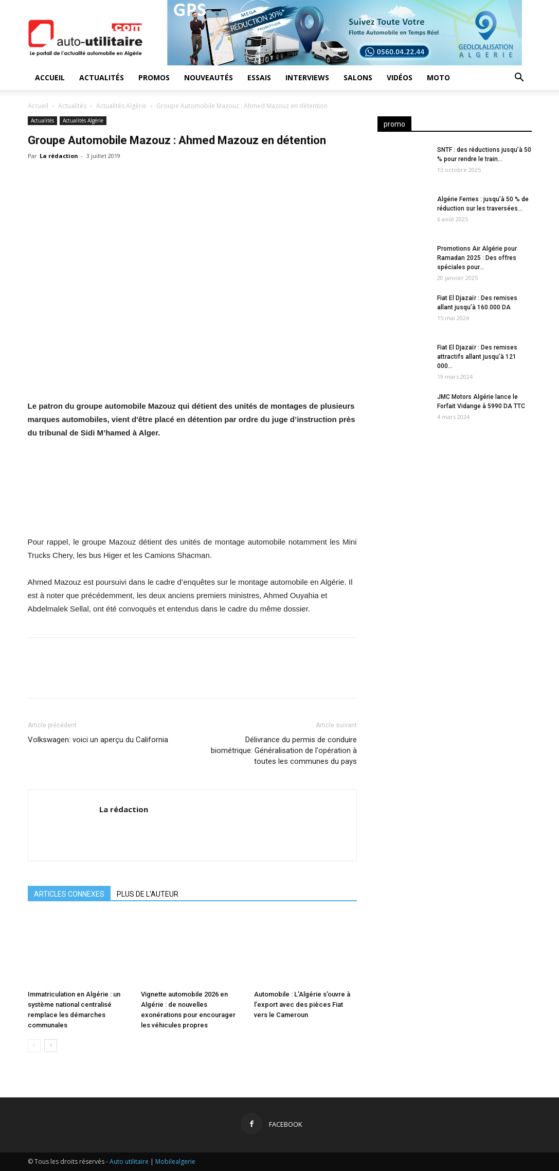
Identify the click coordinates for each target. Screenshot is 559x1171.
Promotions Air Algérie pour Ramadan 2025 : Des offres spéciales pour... (477, 258)
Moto (438, 77)
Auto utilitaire (129, 1161)
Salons (358, 77)
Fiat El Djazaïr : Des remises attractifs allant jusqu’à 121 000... (477, 357)
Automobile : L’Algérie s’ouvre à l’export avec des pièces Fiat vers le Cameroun (302, 1004)
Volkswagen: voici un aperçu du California (98, 739)
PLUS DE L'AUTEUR (147, 894)
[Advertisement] (454, 517)
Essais (259, 77)
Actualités (101, 77)
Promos (154, 77)
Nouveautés (208, 77)
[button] (519, 78)
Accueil (50, 77)
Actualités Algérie (121, 105)
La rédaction (59, 156)
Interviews (307, 77)
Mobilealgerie (175, 1161)
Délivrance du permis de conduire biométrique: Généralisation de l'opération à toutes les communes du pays (284, 750)
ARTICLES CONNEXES (69, 894)
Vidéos (399, 77)
